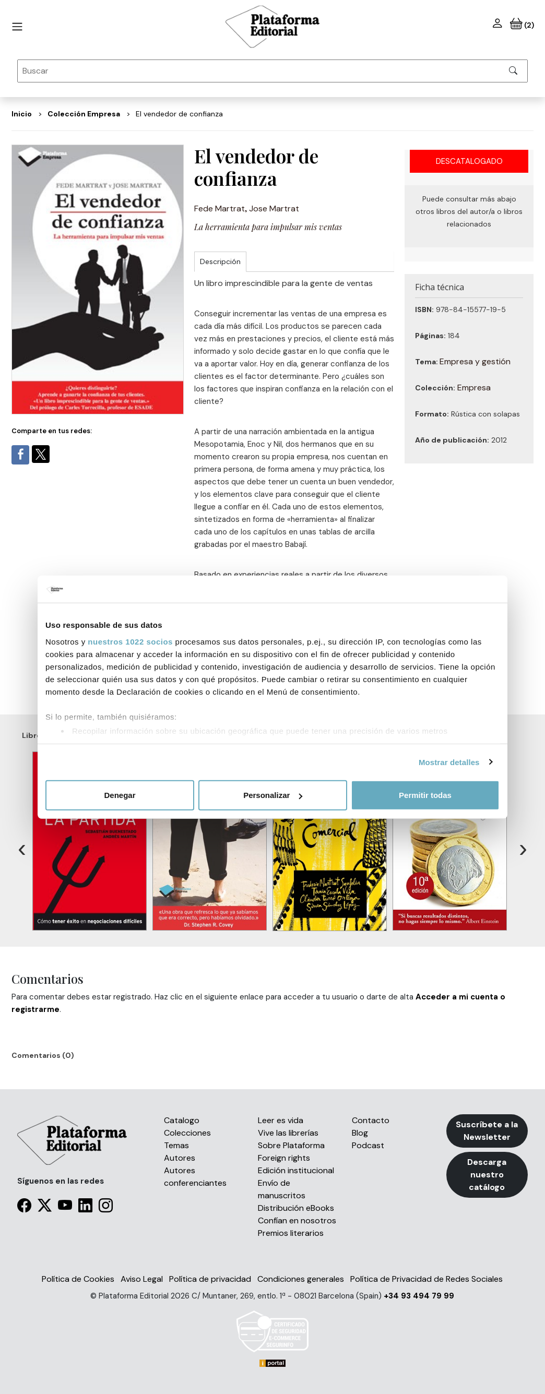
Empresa (474, 387)
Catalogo (181, 1120)
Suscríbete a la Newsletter (487, 1130)
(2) (522, 25)
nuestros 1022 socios (130, 641)
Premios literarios (291, 1233)
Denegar (119, 795)
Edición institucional (296, 1170)
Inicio (21, 113)
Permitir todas (425, 795)
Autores (179, 1157)
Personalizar (272, 795)
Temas (176, 1145)
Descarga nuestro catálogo (486, 1175)
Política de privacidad (210, 1278)
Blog (360, 1132)
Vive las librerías (288, 1132)
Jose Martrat (274, 208)
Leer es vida (280, 1120)
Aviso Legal (142, 1278)
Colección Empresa (84, 113)
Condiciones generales (300, 1278)
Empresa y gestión (475, 361)
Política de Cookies (78, 1278)
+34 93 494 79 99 (419, 1296)
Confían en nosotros (297, 1220)
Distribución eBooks (296, 1207)
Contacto (370, 1120)
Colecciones (187, 1132)
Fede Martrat (219, 208)
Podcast (368, 1145)
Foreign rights (284, 1157)
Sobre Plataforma (291, 1145)
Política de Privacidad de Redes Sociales (426, 1278)
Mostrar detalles (449, 761)
